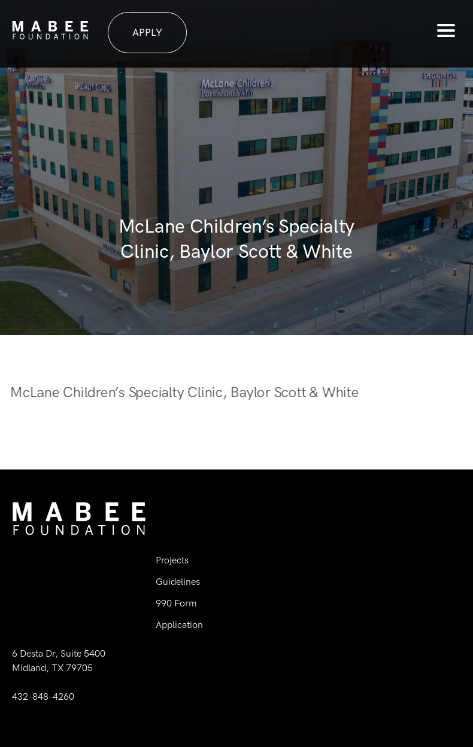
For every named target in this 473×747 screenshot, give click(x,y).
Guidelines (178, 581)
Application (179, 624)
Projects (172, 560)
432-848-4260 (43, 696)
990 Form (176, 603)
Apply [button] (147, 32)
